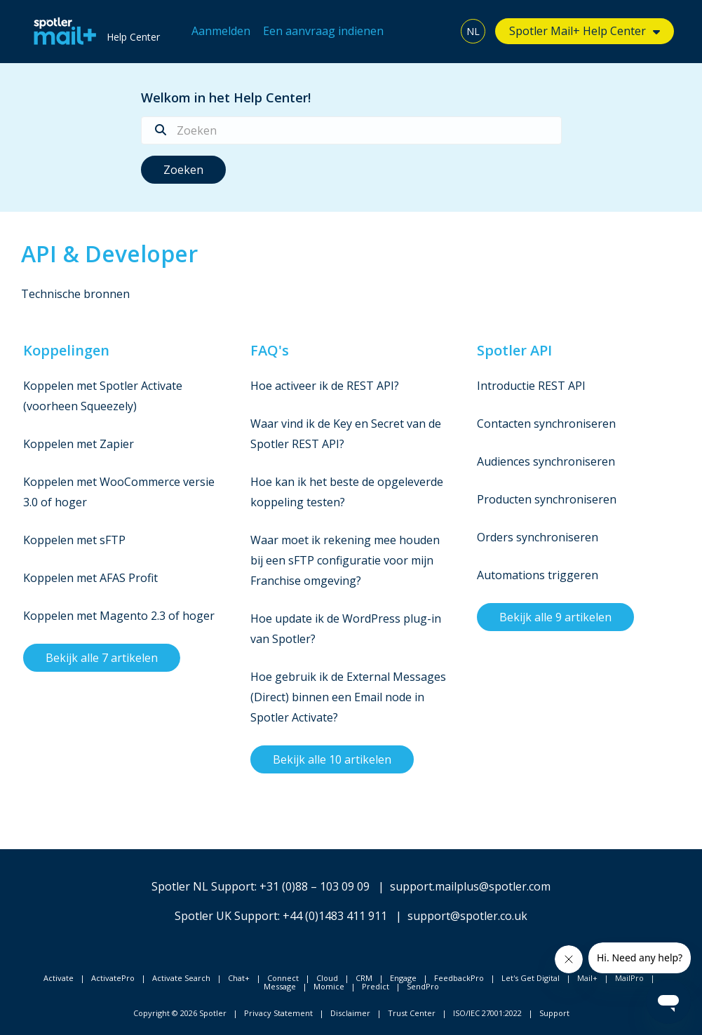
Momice (328, 986)
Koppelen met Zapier (78, 444)
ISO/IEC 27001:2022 (487, 1013)
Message (280, 986)
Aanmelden (220, 31)
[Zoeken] (351, 130)
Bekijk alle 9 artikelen (555, 617)
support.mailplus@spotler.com (470, 886)
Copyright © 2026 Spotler (180, 1013)
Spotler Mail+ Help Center (577, 31)
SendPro (423, 986)
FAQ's (269, 350)
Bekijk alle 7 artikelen (102, 657)
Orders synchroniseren (537, 537)
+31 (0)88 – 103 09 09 (314, 886)
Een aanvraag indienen (323, 31)
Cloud (327, 978)
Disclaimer (350, 1013)
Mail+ (587, 978)
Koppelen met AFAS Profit (90, 578)
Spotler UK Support (226, 916)
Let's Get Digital (530, 978)
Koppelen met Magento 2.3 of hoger (119, 615)
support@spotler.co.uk (467, 916)
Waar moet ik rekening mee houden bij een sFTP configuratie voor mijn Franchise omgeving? (345, 560)
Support (554, 1013)
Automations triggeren (537, 575)
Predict (375, 986)
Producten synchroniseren (546, 499)
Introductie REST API (531, 385)
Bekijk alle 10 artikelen (332, 759)
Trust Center (412, 1013)
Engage (403, 978)
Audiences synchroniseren (546, 461)
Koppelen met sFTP (74, 540)
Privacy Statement (278, 1013)
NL (473, 31)
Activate (58, 978)
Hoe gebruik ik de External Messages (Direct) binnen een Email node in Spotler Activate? (348, 697)
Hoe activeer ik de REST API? (324, 385)
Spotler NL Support (203, 886)
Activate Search (181, 978)
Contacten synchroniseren (546, 423)
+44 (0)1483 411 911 (335, 916)
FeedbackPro (459, 978)
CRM (364, 978)
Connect (283, 978)
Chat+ (239, 978)
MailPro (629, 978)
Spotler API (514, 350)
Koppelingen (66, 350)
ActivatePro (113, 978)
